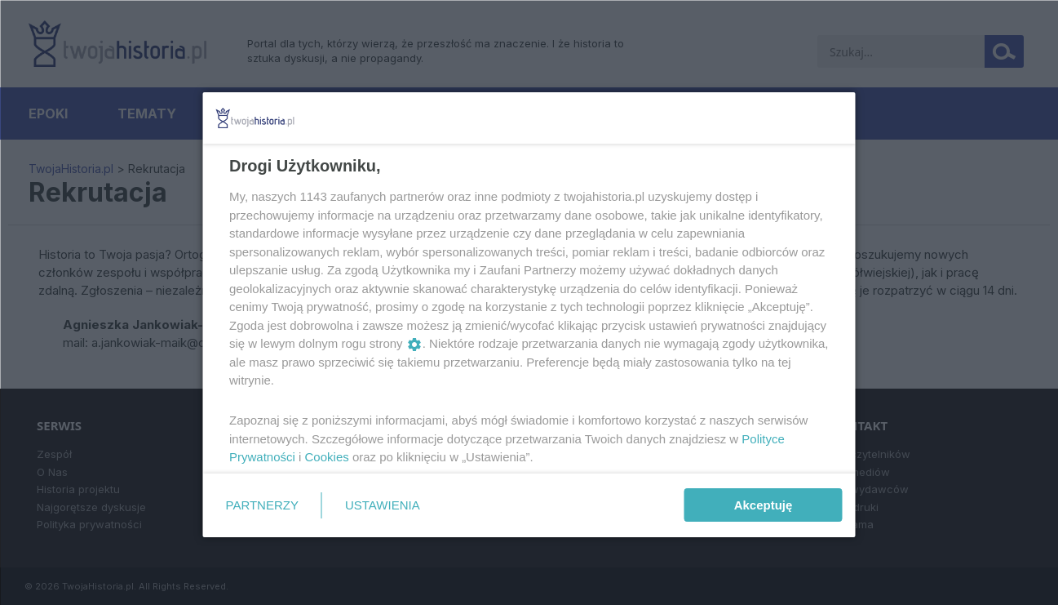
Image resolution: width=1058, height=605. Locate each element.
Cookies (326, 457)
